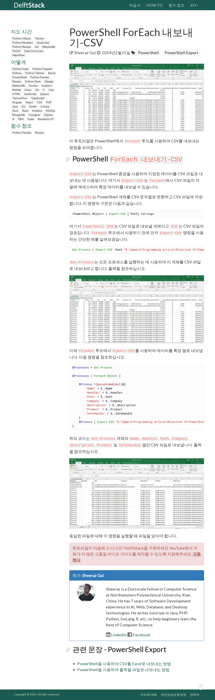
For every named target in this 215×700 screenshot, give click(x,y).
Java (15, 106)
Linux (28, 89)
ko (194, 5)
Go (23, 106)
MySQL (50, 110)
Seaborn (47, 85)
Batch (52, 73)
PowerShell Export (181, 52)
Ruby (25, 110)
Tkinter (39, 38)
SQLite (48, 114)
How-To (155, 5)
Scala (30, 119)
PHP (49, 102)
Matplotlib (48, 46)
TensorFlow (19, 98)
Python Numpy (21, 46)
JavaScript (43, 42)
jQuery (44, 94)
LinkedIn (116, 634)
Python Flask (33, 81)
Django (49, 81)
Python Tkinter (34, 73)
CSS (39, 102)
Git (37, 46)
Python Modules (22, 42)
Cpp (51, 89)
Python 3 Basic (21, 38)
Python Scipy (20, 68)
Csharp (44, 106)
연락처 (194, 694)
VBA (21, 119)
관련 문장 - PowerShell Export (116, 649)
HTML (16, 94)
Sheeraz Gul (85, 52)
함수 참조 (177, 5)
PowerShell (19, 77)
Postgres (34, 114)
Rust (15, 110)
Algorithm (18, 55)
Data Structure (33, 51)
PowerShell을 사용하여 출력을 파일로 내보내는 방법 (123, 669)
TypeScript (38, 98)
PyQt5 (16, 51)
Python (17, 73)
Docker (33, 85)
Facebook (138, 634)
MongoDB (18, 114)
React (29, 102)
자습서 (135, 5)
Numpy (16, 81)
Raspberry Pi (45, 119)
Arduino (37, 110)
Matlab (16, 89)
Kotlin (33, 106)
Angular (17, 102)
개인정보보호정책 (173, 694)
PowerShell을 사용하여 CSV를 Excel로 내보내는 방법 (124, 663)
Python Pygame (42, 68)
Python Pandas (39, 77)
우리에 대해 (148, 694)
